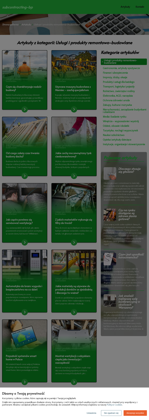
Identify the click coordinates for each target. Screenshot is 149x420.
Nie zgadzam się (111, 413)
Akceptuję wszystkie (135, 413)
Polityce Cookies (114, 405)
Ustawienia (91, 413)
